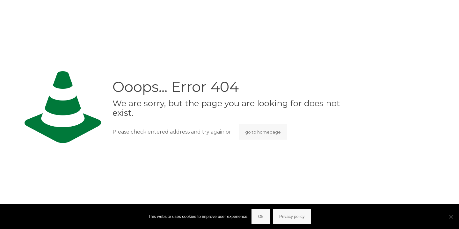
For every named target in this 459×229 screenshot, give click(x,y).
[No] (451, 216)
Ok (260, 216)
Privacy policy (291, 216)
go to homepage (263, 132)
